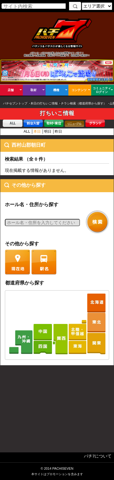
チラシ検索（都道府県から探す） (83, 103)
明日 (47, 131)
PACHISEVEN (62, 468)
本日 (37, 131)
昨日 (58, 131)
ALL (27, 131)
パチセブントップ (15, 103)
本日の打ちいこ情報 (44, 103)
